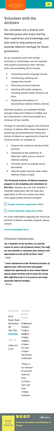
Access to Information (25, 422)
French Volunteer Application (22, 210)
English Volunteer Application (22, 204)
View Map (13, 333)
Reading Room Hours (25, 314)
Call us (12, 340)
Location (13, 311)
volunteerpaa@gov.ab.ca (16, 229)
